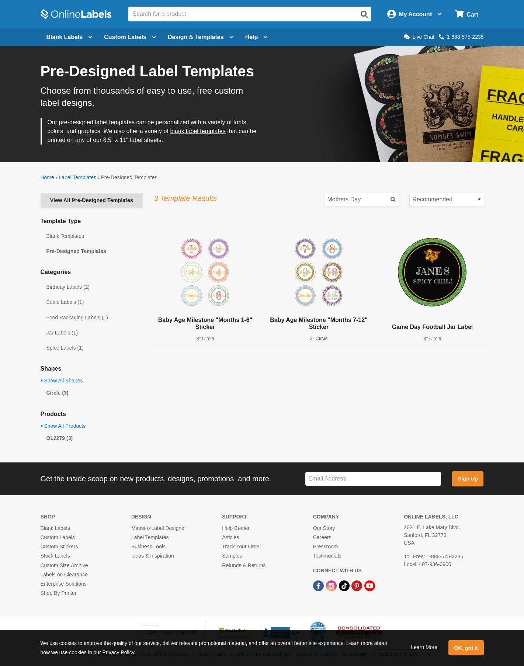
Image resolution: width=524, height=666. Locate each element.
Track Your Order (241, 546)
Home (47, 177)
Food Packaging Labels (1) (77, 317)
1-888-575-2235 (461, 37)
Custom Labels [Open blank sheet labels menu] (130, 37)
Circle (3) (57, 393)
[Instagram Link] (332, 585)
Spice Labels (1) (65, 348)
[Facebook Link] (319, 585)
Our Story (324, 528)
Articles (230, 537)
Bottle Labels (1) (65, 302)
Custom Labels (58, 537)
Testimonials (327, 556)
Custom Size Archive (64, 565)
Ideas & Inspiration (152, 556)
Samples (232, 556)
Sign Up (468, 479)
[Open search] (364, 14)
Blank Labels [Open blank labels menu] (69, 37)
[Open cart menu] (467, 14)
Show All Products (63, 426)
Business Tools (148, 546)
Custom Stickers (59, 546)
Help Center (236, 528)
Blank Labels (55, 528)
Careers (322, 537)
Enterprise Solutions (64, 584)
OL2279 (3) (59, 438)
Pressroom (325, 546)
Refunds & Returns (244, 565)
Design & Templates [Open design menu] (200, 37)
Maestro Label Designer (158, 528)
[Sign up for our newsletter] (373, 479)
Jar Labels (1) (62, 333)
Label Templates (77, 177)
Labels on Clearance (64, 574)
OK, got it (466, 648)
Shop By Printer (59, 593)
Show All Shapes (62, 381)
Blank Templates (65, 236)
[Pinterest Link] (357, 585)
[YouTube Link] (369, 585)
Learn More (424, 647)
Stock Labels (55, 556)
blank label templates (197, 131)
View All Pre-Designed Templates (91, 200)
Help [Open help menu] (256, 37)
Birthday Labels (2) (68, 287)
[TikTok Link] (345, 585)
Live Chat (419, 36)
